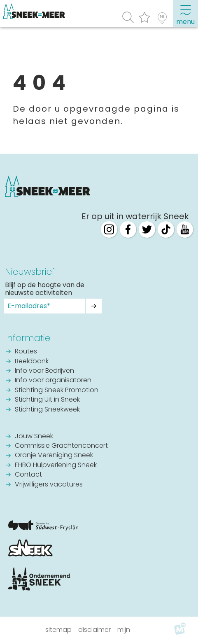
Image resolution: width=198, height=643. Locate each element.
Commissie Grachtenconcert (61, 446)
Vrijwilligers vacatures (49, 485)
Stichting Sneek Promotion (56, 390)
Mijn (123, 629)
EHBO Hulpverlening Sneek (56, 465)
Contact (28, 475)
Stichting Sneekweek (47, 410)
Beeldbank (32, 362)
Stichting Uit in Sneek (47, 400)
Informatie (27, 338)
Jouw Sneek (34, 437)
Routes (26, 352)
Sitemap (58, 629)
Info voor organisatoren (53, 380)
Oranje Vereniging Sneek (54, 455)
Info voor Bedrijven (44, 371)
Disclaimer (94, 629)
